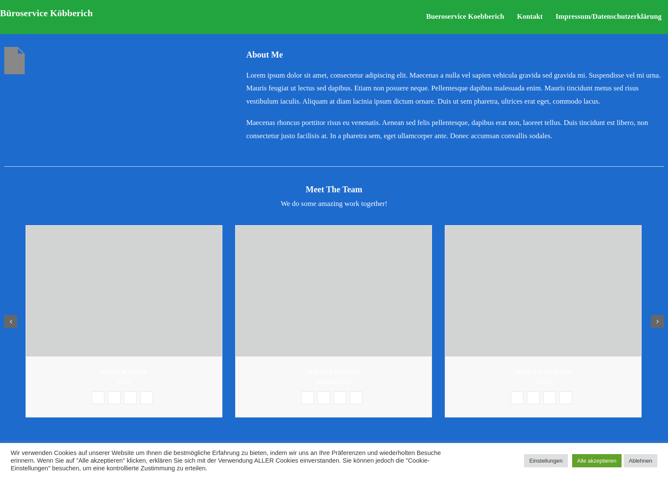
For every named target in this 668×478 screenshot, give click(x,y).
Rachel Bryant (333, 372)
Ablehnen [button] (640, 461)
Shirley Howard (543, 372)
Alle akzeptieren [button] (597, 461)
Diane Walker (124, 372)
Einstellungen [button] (545, 461)
